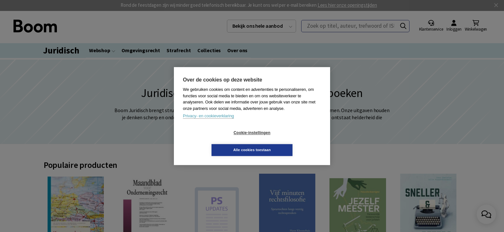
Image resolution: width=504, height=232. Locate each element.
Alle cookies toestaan (290, 141)
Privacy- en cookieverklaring (208, 124)
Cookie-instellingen (213, 141)
